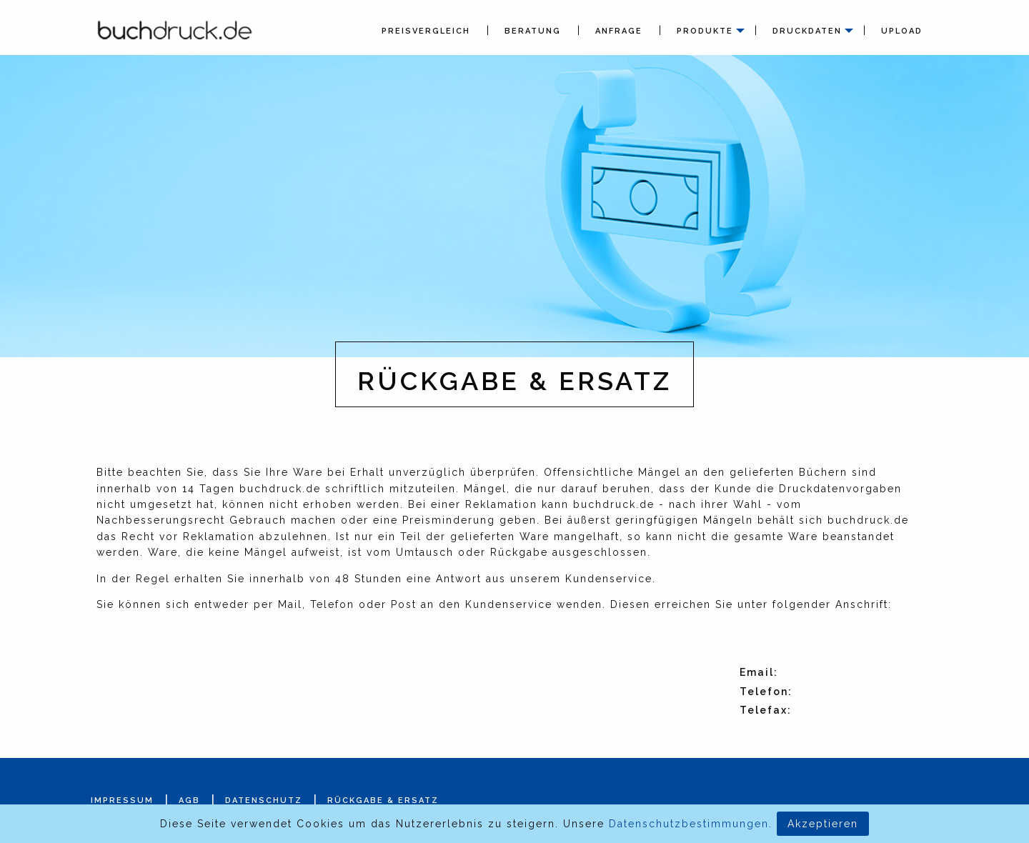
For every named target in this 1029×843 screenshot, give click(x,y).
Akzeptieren (822, 823)
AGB (189, 800)
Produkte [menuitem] (705, 31)
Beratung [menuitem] (532, 31)
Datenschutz (263, 800)
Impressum (122, 800)
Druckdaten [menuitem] (807, 31)
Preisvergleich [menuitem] (426, 31)
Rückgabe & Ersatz (383, 800)
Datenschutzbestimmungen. (690, 823)
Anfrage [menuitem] (618, 31)
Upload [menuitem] (902, 31)
